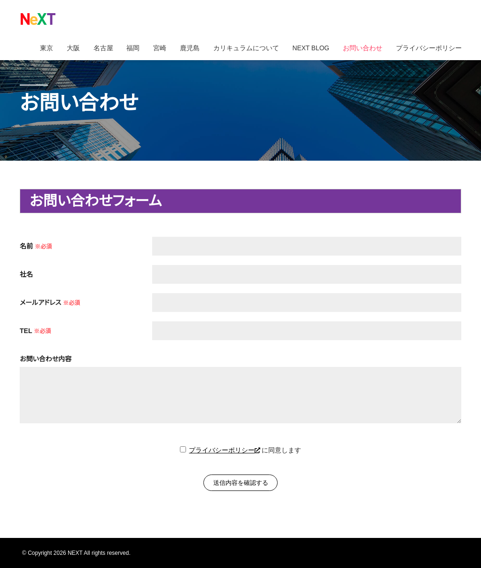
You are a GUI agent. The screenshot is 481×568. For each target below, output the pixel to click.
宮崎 (156, 49)
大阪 (67, 49)
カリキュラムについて (243, 49)
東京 (40, 49)
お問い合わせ (361, 49)
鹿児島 (186, 49)
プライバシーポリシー (428, 49)
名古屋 (98, 49)
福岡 (128, 49)
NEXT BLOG (309, 49)
